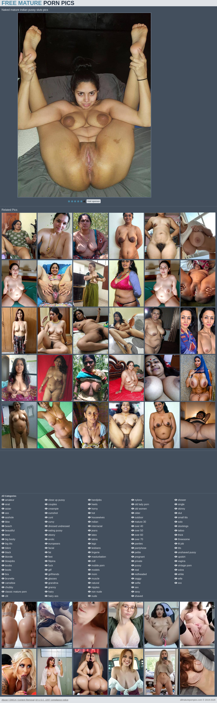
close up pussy (55, 500)
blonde (7, 556)
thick (178, 535)
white (179, 574)
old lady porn (140, 504)
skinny (179, 508)
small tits (181, 517)
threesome (182, 539)
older (135, 513)
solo (178, 521)
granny (50, 587)
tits (177, 548)
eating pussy (53, 530)
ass (5, 513)
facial (49, 548)
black (6, 552)
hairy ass (51, 596)
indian (93, 521)
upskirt (179, 556)
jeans (92, 530)
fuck (49, 565)
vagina (179, 561)
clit (5, 596)
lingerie (94, 552)
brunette (8, 578)
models (94, 570)
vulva (179, 570)
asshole (8, 517)
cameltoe (8, 583)
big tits (7, 543)
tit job (179, 543)
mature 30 (138, 521)
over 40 (137, 526)
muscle (93, 578)
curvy (49, 521)
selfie (136, 583)
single (179, 504)
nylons (136, 500)
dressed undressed (57, 526)
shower (180, 500)
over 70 (137, 539)
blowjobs (8, 561)
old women (139, 508)
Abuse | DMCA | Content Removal (18, 700)
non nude (95, 591)
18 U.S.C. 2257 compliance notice (51, 700)
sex (135, 587)
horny (93, 508)
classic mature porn (14, 591)
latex (92, 535)
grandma (51, 583)
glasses (51, 578)
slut (178, 513)
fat (48, 552)
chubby (7, 587)
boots (6, 570)
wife (178, 578)
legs (92, 543)
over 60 (137, 535)
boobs (7, 565)
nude (92, 596)
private (136, 561)
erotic (49, 539)
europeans (52, 543)
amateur (8, 500)
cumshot (51, 513)
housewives (96, 517)
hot (91, 513)
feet (48, 556)
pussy (136, 565)
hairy (49, 591)
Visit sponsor (93, 201)
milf (91, 561)
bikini (6, 548)
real (135, 570)
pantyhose (138, 548)
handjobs (95, 500)
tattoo (179, 530)
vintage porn (183, 565)
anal (6, 504)
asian (6, 508)
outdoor (137, 517)
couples (51, 504)
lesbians (94, 548)
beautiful (8, 530)
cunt (49, 517)
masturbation (97, 556)
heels (92, 504)
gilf (48, 570)
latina (92, 539)
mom (92, 574)
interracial (95, 526)
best (6, 535)
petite (136, 552)
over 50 (137, 530)
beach (7, 526)
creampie (52, 508)
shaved (137, 596)
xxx (178, 583)
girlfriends (52, 574)
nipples (93, 587)
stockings (181, 526)
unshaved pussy (185, 552)
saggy (136, 578)
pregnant (138, 556)
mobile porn (96, 565)
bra (5, 574)
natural (93, 583)
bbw (6, 521)
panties (137, 543)
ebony (50, 535)
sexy (135, 591)
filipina (50, 561)
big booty (8, 539)
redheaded (139, 574)
